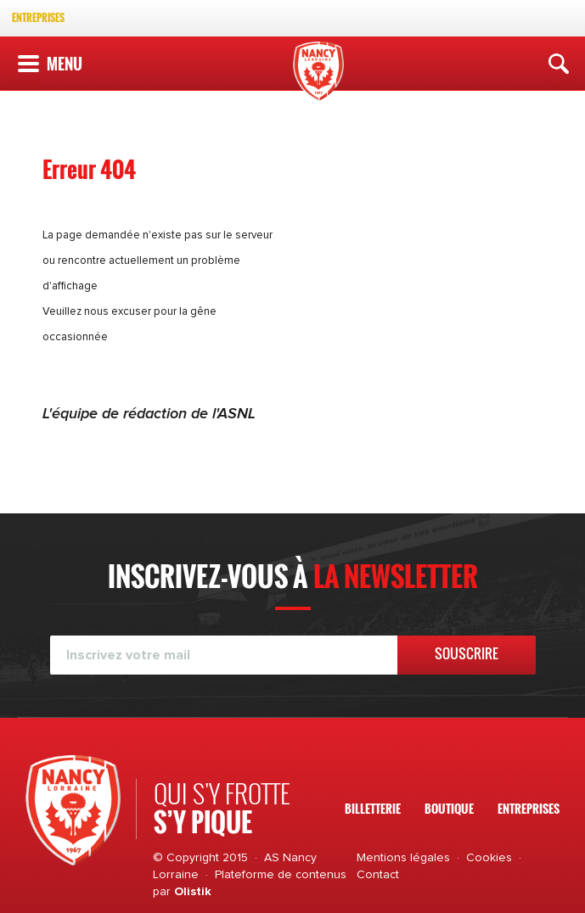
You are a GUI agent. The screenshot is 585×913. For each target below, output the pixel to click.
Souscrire (466, 653)
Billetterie (373, 808)
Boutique (449, 808)
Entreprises (38, 17)
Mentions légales (403, 858)
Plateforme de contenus (280, 875)
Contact (378, 875)
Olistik (192, 892)
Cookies (489, 858)
